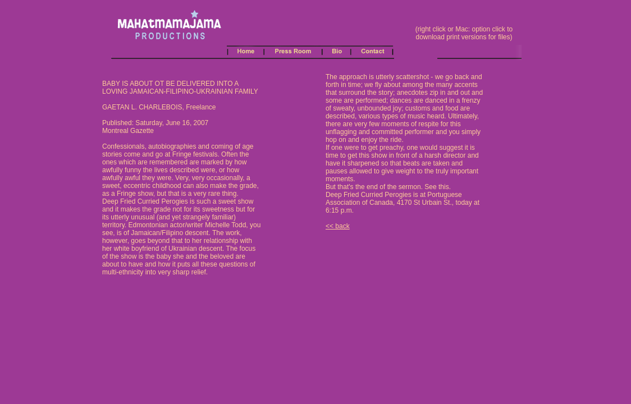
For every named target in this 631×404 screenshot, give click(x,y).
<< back (338, 226)
